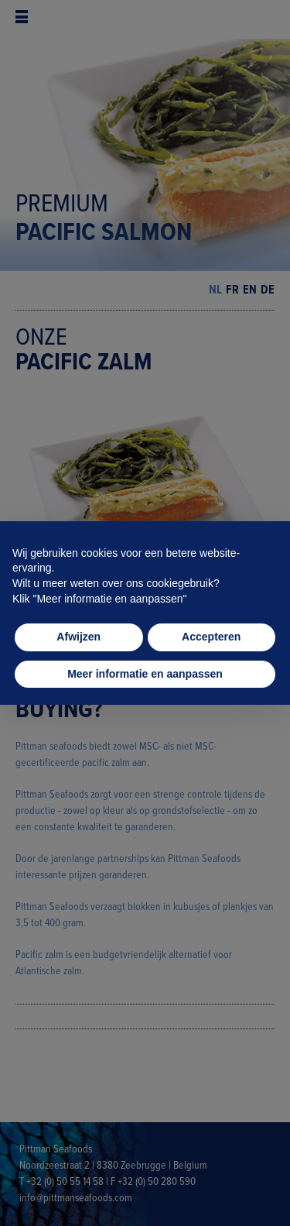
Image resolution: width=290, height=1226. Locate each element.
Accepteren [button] (211, 636)
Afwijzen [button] (78, 636)
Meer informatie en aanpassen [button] (145, 674)
